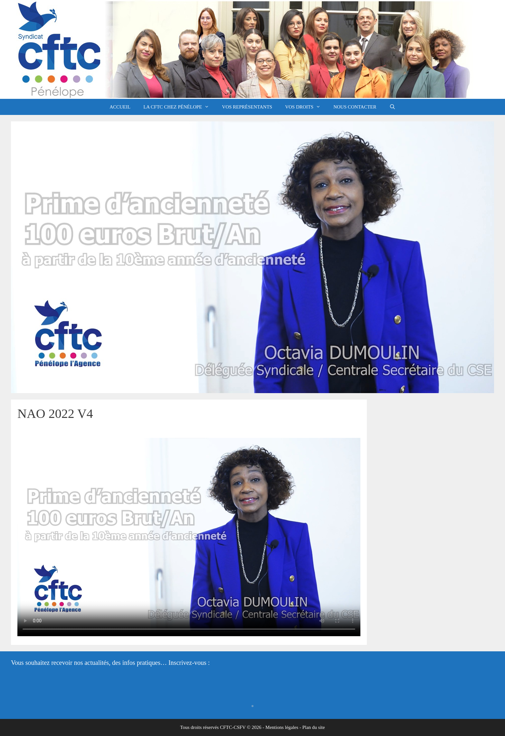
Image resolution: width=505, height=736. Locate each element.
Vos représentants (247, 106)
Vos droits (306, 107)
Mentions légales (281, 727)
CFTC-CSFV (233, 727)
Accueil (120, 106)
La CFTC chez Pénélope (179, 107)
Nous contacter (354, 106)
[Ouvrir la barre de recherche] (392, 107)
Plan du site (313, 727)
